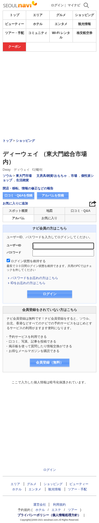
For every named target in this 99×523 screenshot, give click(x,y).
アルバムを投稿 (53, 195)
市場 (74, 176)
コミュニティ (37, 33)
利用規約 (59, 504)
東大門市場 (24, 176)
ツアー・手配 (14, 33)
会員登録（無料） (49, 362)
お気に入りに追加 (15, 203)
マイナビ (74, 5)
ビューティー (14, 24)
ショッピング (84, 15)
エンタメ (61, 24)
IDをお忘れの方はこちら (28, 283)
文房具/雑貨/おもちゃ (51, 176)
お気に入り (49, 218)
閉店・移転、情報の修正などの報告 (28, 188)
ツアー (72, 510)
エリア (38, 15)
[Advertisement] (49, 80)
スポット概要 (18, 211)
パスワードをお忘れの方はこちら (34, 278)
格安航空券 (84, 33)
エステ (56, 510)
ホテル (38, 24)
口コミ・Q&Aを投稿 (18, 195)
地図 (49, 211)
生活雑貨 (22, 180)
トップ (14, 15)
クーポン (14, 46)
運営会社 (39, 504)
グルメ (61, 15)
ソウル (7, 176)
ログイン (57, 5)
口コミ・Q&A (81, 211)
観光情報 (84, 24)
